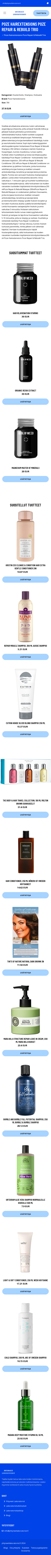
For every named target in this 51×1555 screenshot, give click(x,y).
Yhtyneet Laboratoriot (15, 1501)
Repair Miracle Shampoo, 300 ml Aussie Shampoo (25, 645)
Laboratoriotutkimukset (16, 1506)
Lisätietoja (25, 116)
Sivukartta (25, 1550)
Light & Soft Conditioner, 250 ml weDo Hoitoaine (25, 1280)
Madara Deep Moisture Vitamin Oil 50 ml (25, 1435)
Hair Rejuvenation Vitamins (25, 313)
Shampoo (29, 95)
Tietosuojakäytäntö (39, 1548)
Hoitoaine (38, 95)
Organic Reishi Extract (25, 390)
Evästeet (25, 1548)
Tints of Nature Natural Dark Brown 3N (25, 961)
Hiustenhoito (18, 95)
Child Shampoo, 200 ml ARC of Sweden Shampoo (25, 1357)
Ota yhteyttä (15, 1548)
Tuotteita (41, 13)
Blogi (8, 1515)
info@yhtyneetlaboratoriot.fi (12, 3)
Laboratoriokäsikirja (14, 1510)
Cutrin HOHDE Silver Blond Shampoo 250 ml (25, 723)
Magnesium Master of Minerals (25, 467)
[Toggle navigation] (5, 13)
